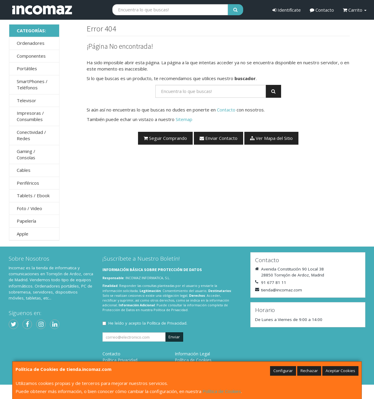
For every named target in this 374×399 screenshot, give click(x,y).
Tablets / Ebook (33, 195)
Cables (23, 170)
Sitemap (184, 119)
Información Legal (192, 354)
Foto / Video (29, 208)
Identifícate (286, 10)
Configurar (283, 370)
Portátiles (27, 68)
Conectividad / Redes (31, 135)
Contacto (322, 10)
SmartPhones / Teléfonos (32, 84)
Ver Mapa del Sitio (271, 138)
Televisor (26, 100)
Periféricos (28, 183)
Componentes (31, 56)
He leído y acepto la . (147, 323)
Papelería (26, 221)
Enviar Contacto (218, 138)
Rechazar (309, 370)
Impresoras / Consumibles (30, 116)
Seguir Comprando (165, 138)
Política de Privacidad (171, 310)
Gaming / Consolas (26, 154)
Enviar (174, 337)
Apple (22, 234)
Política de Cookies (222, 391)
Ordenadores (31, 43)
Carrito (355, 10)
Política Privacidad (119, 360)
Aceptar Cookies (340, 370)
